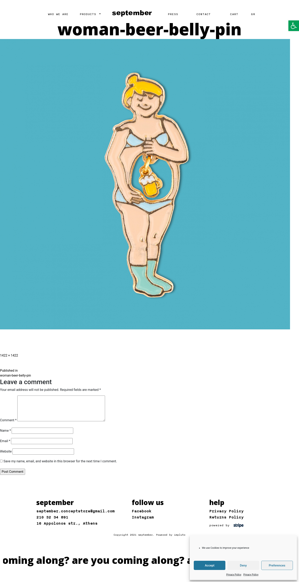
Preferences (277, 565)
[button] (293, 25)
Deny (243, 565)
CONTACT (203, 14)
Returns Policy (226, 517)
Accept (209, 565)
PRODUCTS (89, 14)
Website (6, 451)
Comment (8, 420)
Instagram (143, 517)
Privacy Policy (233, 574)
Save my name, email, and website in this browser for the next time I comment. (60, 461)
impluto (179, 534)
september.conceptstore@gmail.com (75, 511)
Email (5, 441)
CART (234, 14)
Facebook (141, 511)
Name (5, 431)
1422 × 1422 (9, 355)
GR (253, 14)
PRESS (173, 14)
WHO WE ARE (58, 14)
